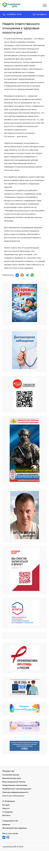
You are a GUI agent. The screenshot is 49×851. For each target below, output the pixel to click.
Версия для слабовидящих (13, 796)
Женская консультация (11, 778)
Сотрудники (7, 812)
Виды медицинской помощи (13, 782)
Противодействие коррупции (14, 828)
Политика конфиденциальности (15, 792)
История (5, 805)
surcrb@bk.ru (41, 14)
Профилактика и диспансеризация (16, 789)
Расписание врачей (10, 775)
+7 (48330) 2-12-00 (13, 14)
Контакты (6, 815)
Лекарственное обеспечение (14, 785)
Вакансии (6, 825)
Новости (5, 808)
